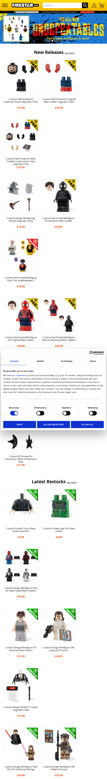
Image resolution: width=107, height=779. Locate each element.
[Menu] (5, 5)
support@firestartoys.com (53, 687)
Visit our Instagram (53, 716)
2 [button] (48, 41)
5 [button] (54, 41)
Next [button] (104, 28)
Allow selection (53, 424)
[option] (53, 28)
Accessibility (53, 657)
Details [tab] (40, 361)
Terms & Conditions (53, 647)
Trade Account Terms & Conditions (53, 696)
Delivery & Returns (53, 642)
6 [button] (57, 41)
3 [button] (50, 41)
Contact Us (53, 673)
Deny (20, 424)
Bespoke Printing (53, 691)
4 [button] (52, 41)
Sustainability (54, 662)
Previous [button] (2, 28)
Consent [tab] (14, 361)
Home (53, 616)
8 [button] (61, 41)
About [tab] (93, 361)
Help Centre (53, 678)
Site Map (53, 667)
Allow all (87, 424)
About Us (53, 626)
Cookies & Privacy (53, 652)
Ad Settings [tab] (66, 361)
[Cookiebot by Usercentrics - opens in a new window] (91, 353)
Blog (53, 637)
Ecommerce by (53, 775)
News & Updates (53, 631)
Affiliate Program (53, 701)
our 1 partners (18, 375)
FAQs (53, 682)
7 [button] (59, 41)
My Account (54, 621)
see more (69, 53)
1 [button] (46, 41)
